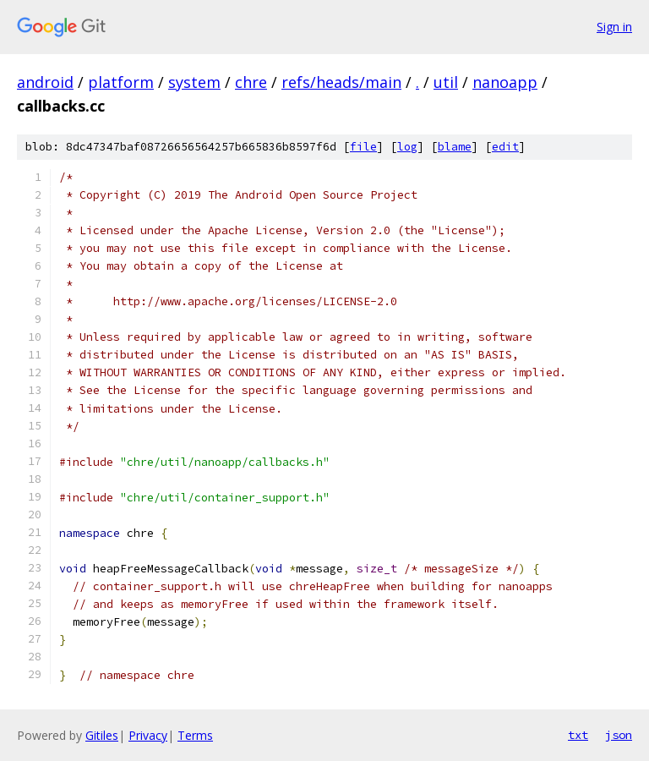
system (194, 82)
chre (251, 82)
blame (455, 147)
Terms (195, 735)
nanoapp (504, 82)
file (363, 147)
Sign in (614, 27)
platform (121, 82)
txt (578, 734)
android (45, 82)
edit (505, 147)
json (618, 734)
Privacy (147, 735)
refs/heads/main (341, 82)
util (446, 82)
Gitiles (101, 735)
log (407, 147)
